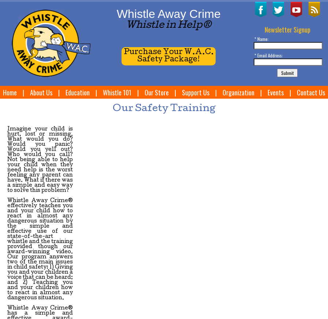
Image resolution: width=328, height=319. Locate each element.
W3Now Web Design (23, 305)
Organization (238, 92)
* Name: (261, 39)
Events (276, 92)
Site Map (282, 290)
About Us (41, 92)
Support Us (195, 92)
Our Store (157, 92)
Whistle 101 (117, 92)
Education (78, 92)
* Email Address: (268, 55)
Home (10, 92)
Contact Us (311, 92)
